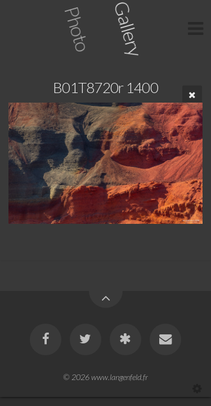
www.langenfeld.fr (119, 377)
